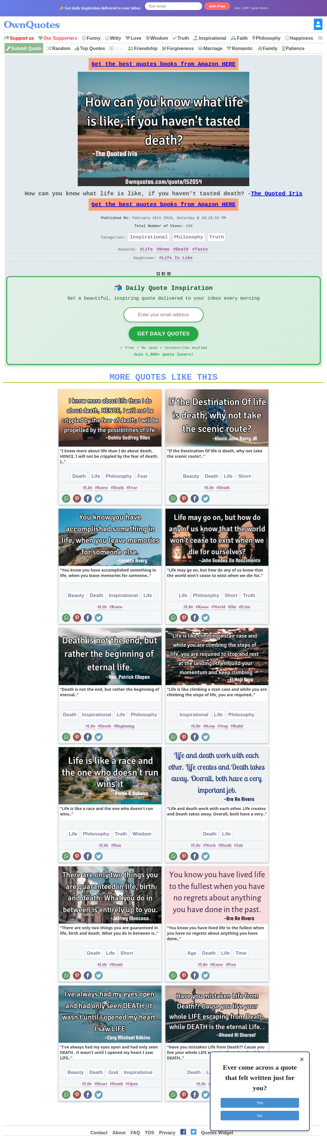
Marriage (212, 48)
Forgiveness (180, 48)
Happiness (301, 38)
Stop (224, 744)
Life (147, 260)
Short (244, 494)
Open (133, 1101)
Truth (183, 38)
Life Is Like (177, 269)
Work (210, 863)
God (113, 1090)
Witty (115, 38)
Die (233, 624)
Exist (245, 624)
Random (61, 48)
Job (239, 863)
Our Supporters (60, 38)
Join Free (217, 6)
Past (232, 982)
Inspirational (212, 38)
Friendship (145, 48)
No (259, 1114)
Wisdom (159, 38)
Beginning (125, 744)
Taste (201, 260)
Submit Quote (26, 48)
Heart (102, 1101)
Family (270, 48)
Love (136, 38)
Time (240, 971)
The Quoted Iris (276, 198)
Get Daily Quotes (163, 348)
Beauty (191, 494)
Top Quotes (92, 48)
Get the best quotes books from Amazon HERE (163, 65)
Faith (242, 38)
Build (238, 744)
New (118, 48)
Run (117, 863)
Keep (210, 744)
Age (191, 971)
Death (182, 260)
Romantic (242, 48)
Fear (142, 494)
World (219, 624)
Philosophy (268, 38)
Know (164, 260)
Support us (22, 38)
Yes (260, 1102)
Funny (94, 38)
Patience (295, 48)
